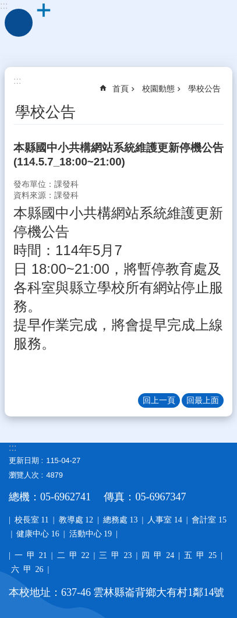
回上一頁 (159, 400)
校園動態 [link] (158, 88)
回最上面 (202, 400)
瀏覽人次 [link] (24, 475)
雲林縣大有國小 (118, 29)
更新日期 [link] (24, 460)
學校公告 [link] (204, 88)
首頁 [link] (120, 88)
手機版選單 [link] (19, 23)
